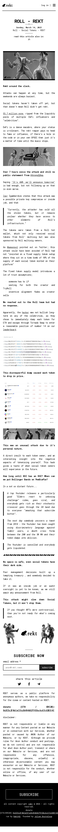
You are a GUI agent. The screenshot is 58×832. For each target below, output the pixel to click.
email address (12, 661)
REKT (42, 30)
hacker (25, 312)
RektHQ (17, 816)
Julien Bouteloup (43, 816)
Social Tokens (29, 30)
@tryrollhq (36, 175)
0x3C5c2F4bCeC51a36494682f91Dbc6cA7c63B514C (28, 710)
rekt (30, 804)
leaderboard (9, 329)
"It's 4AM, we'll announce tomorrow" (33, 182)
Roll (15, 30)
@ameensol (12, 247)
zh (29, 39)
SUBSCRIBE (29, 794)
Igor (5, 195)
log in (44, 5)
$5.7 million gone (13, 113)
